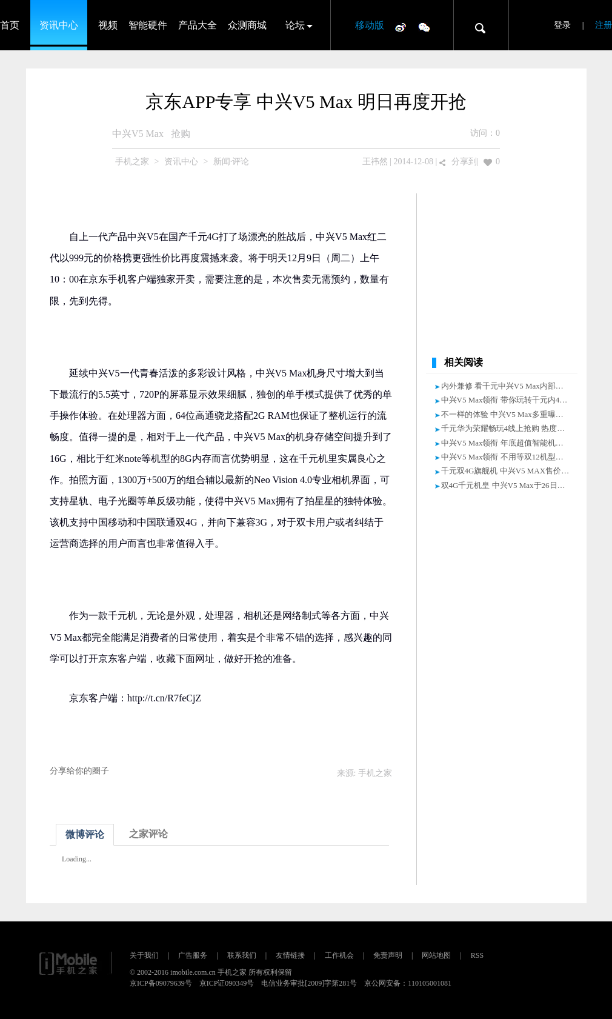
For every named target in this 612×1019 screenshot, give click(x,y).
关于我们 (144, 955)
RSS (477, 955)
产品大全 (197, 25)
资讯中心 (58, 25)
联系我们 (241, 955)
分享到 (464, 161)
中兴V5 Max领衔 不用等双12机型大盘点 (510, 456)
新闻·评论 (231, 161)
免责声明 (387, 955)
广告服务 (192, 955)
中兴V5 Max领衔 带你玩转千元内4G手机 (511, 399)
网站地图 (436, 955)
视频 (108, 25)
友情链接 (290, 955)
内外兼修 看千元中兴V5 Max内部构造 (506, 385)
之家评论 (148, 834)
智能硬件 (147, 25)
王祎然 (375, 161)
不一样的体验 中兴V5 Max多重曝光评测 (510, 414)
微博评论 (84, 834)
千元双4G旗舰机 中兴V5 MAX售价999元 (511, 470)
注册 (603, 25)
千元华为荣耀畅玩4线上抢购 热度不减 (507, 428)
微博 (400, 27)
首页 (9, 25)
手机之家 (132, 161)
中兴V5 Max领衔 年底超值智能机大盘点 (510, 442)
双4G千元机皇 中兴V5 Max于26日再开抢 (511, 485)
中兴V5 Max (138, 134)
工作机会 (339, 955)
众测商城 (247, 25)
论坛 (295, 25)
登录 (562, 25)
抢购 (180, 134)
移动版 (369, 25)
